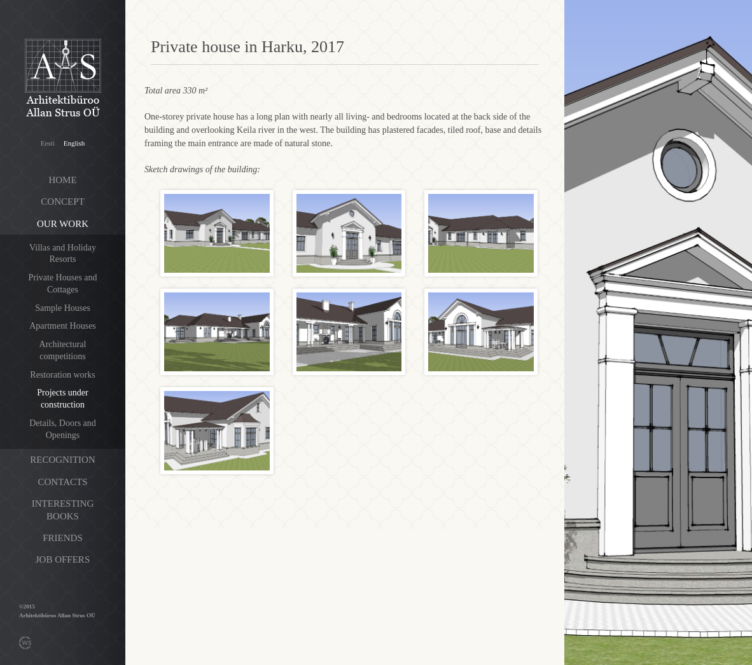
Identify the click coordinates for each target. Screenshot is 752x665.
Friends (63, 538)
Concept (62, 201)
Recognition (62, 460)
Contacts (63, 482)
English (74, 143)
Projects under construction (62, 398)
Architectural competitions (63, 350)
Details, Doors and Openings (62, 429)
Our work (62, 224)
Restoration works (62, 375)
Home (62, 180)
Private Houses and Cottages (62, 283)
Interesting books (63, 509)
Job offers (63, 559)
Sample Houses (62, 308)
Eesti (48, 143)
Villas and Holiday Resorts (62, 253)
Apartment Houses (62, 326)
